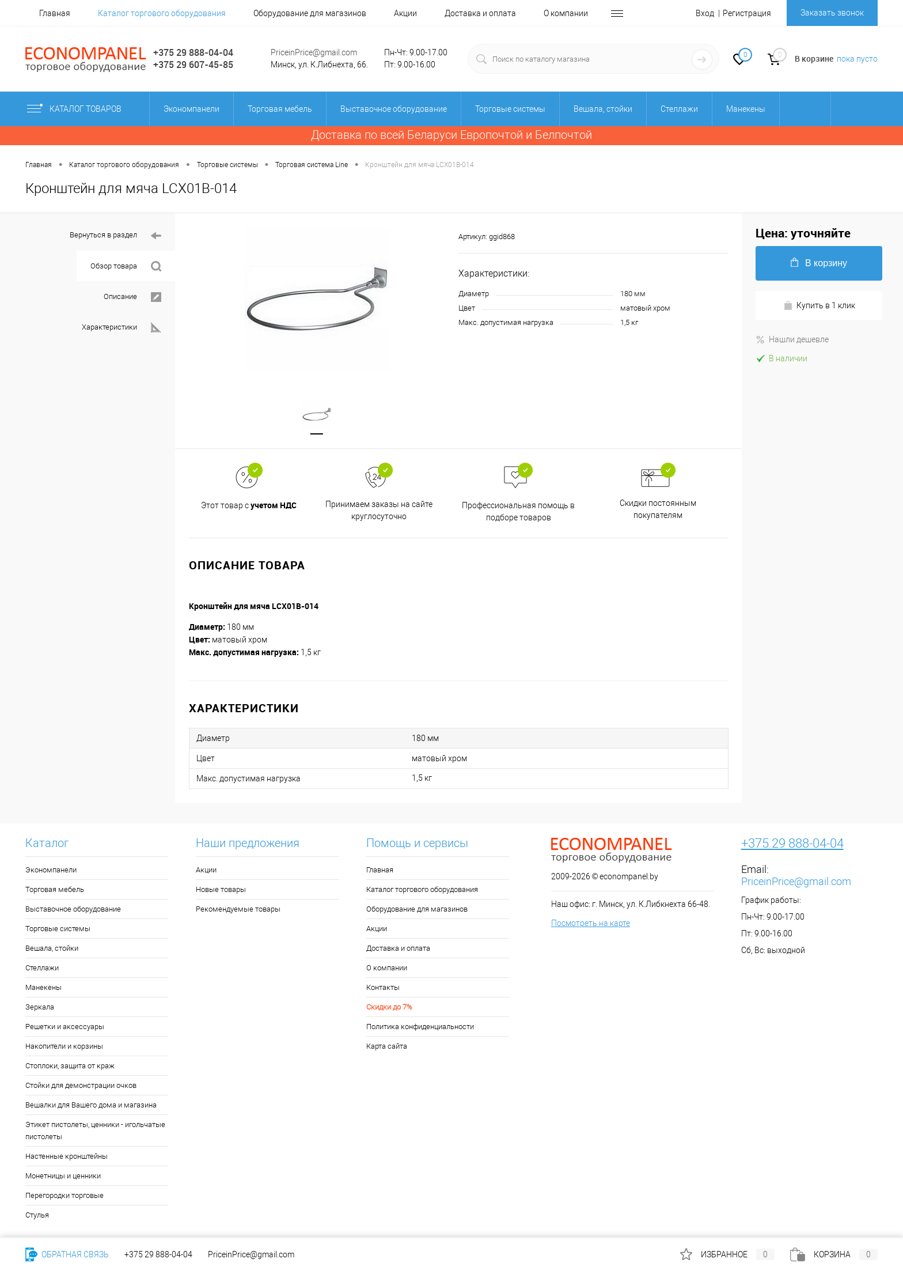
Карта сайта (386, 1046)
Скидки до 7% (389, 1007)
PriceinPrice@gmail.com (314, 52)
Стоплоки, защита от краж (70, 1065)
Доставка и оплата (480, 13)
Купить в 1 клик (819, 306)
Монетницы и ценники (63, 1175)
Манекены (43, 987)
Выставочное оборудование (73, 909)
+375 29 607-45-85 (193, 64)
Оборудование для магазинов (309, 13)
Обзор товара (125, 266)
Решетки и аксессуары (64, 1026)
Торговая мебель (54, 889)
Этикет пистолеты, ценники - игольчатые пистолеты (95, 1130)
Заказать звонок (832, 12)
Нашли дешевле (792, 339)
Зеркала (39, 1007)
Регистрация (747, 13)
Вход (705, 13)
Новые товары (221, 889)
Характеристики (121, 327)
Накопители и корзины (64, 1046)
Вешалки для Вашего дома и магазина (91, 1105)
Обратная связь (67, 1254)
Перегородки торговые (64, 1195)
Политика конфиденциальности (420, 1026)
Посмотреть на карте (590, 923)
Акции (405, 13)
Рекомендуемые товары (238, 909)
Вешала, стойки (51, 948)
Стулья (37, 1215)
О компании (566, 13)
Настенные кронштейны (66, 1156)
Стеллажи (42, 967)
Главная (54, 13)
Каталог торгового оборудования (162, 13)
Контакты (383, 987)
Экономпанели (51, 869)
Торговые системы (57, 928)
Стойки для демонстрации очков (80, 1085)
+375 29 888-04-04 (193, 52)
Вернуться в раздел (115, 235)
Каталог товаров (83, 109)
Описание (132, 297)
